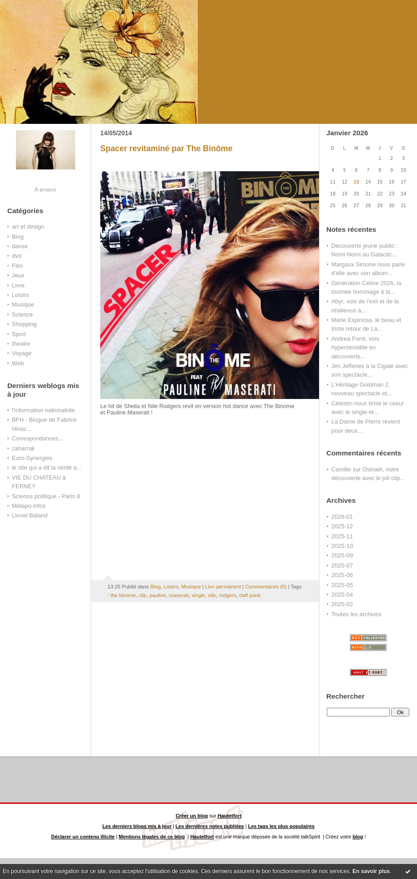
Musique (23, 304)
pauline (157, 595)
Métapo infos (29, 505)
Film (17, 265)
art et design (28, 226)
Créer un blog (191, 815)
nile (212, 595)
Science (22, 314)
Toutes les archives (356, 614)
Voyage (21, 353)
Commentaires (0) (266, 586)
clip (143, 595)
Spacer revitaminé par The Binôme (166, 148)
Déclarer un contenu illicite (82, 836)
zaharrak (23, 448)
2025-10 (342, 545)
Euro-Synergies (32, 458)
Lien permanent (223, 586)
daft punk (250, 595)
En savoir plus (371, 871)
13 (356, 181)
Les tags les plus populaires (281, 826)
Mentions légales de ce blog (152, 836)
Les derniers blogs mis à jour (137, 826)
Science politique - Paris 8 (46, 496)
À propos (45, 189)
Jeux (18, 275)
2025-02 (342, 604)
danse (20, 246)
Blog (18, 236)
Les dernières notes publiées (209, 826)
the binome (123, 595)
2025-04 (342, 594)
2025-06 (342, 575)
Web (18, 363)
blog (358, 836)
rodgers (227, 595)
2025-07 (342, 565)
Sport (19, 334)
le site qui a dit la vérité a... (47, 467)
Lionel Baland (29, 515)
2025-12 (342, 526)
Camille (341, 469)
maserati (179, 595)
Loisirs (20, 294)
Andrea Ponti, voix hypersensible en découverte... (355, 347)
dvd (16, 255)
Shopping (24, 324)
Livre (18, 285)
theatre (21, 343)
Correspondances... (37, 438)
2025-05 (342, 585)
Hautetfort (230, 815)
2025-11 (342, 536)
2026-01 (342, 516)
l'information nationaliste (43, 410)
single (199, 595)
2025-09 (342, 555)
